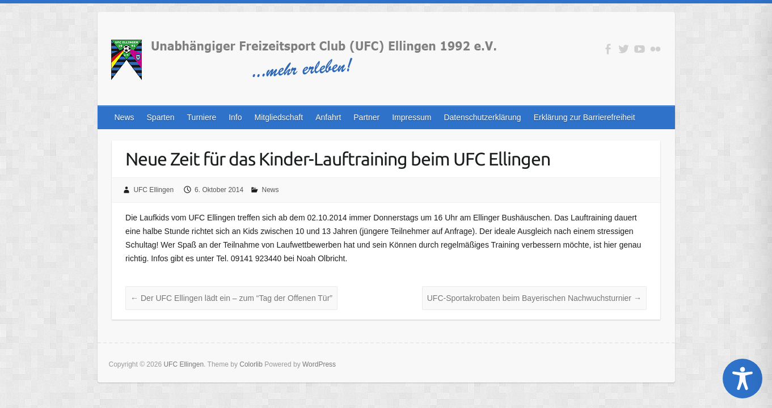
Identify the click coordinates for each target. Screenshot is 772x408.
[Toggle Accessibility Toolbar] (742, 379)
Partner (366, 117)
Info (235, 117)
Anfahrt (328, 117)
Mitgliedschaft (279, 117)
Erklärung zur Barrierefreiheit (584, 117)
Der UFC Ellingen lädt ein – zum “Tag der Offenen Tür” (231, 298)
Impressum (411, 117)
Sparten (161, 117)
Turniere (202, 117)
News (124, 117)
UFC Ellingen (153, 190)
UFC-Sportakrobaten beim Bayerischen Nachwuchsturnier (534, 298)
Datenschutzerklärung (482, 117)
